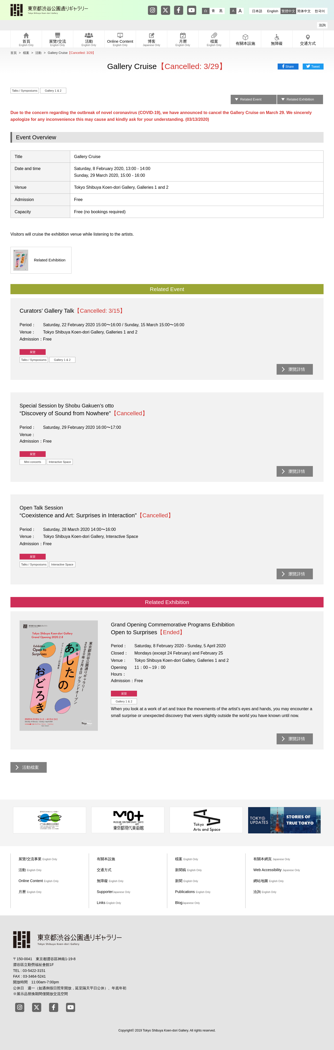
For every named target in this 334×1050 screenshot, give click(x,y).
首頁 (13, 53)
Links (109, 903)
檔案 (26, 53)
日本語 (257, 11)
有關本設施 (106, 859)
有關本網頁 (271, 859)
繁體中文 (288, 11)
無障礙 (110, 881)
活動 (38, 53)
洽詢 (322, 25)
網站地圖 (268, 881)
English (272, 11)
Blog (187, 903)
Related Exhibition (300, 99)
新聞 (186, 881)
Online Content (38, 881)
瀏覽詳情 (296, 369)
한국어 (320, 11)
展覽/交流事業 (38, 859)
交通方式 (104, 870)
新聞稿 (188, 870)
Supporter (113, 892)
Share (289, 66)
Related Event (250, 99)
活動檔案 (30, 767)
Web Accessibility (276, 870)
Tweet (315, 66)
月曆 (30, 892)
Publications (193, 892)
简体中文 (304, 11)
